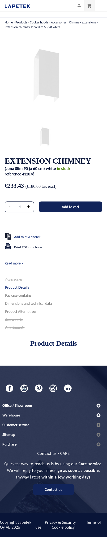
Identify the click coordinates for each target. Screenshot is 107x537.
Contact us (53, 489)
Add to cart (70, 207)
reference (13, 174)
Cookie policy (63, 527)
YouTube (24, 388)
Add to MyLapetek (27, 237)
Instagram (53, 388)
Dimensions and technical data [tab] (28, 303)
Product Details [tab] (17, 287)
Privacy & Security (60, 522)
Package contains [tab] (18, 295)
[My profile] (79, 5)
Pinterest (39, 388)
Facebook (9, 388)
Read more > (14, 263)
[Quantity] (20, 207)
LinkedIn (68, 388)
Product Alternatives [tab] (20, 311)
